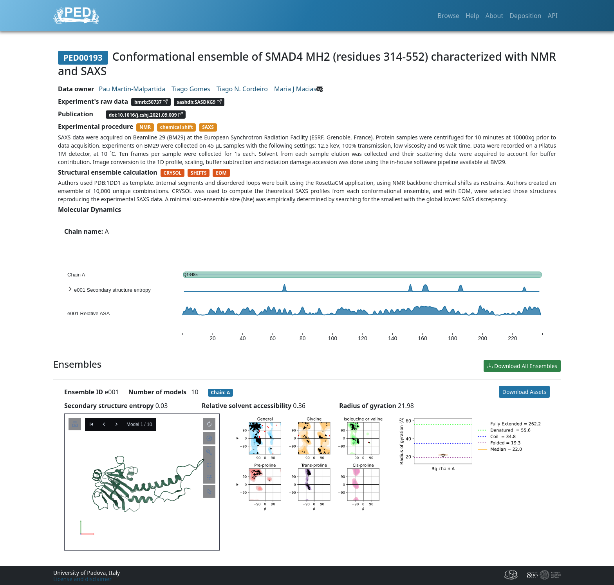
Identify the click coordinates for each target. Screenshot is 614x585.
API (553, 15)
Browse (448, 15)
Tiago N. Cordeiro (242, 89)
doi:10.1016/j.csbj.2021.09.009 (146, 114)
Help (472, 15)
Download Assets (524, 391)
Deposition (525, 15)
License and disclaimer (82, 579)
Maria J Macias (295, 89)
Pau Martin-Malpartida (132, 89)
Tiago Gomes (191, 89)
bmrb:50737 (151, 102)
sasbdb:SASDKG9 (199, 102)
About (494, 15)
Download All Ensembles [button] (522, 366)
